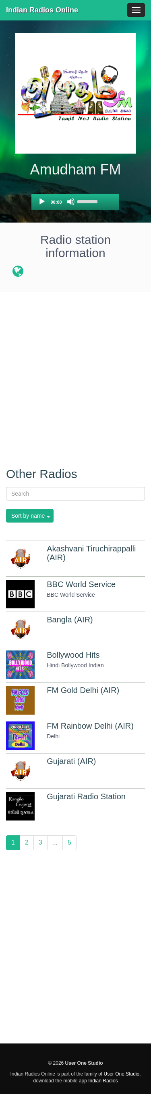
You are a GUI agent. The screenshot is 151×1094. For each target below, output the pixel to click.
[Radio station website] (17, 272)
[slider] (88, 201)
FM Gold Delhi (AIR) (83, 690)
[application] (75, 202)
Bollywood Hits (73, 654)
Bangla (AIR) (70, 619)
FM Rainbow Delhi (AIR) (90, 725)
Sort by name (28, 516)
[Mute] (71, 202)
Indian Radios (103, 1081)
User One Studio (122, 1074)
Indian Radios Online (42, 10)
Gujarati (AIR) (71, 761)
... (55, 842)
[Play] (42, 202)
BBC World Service (81, 584)
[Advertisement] (75, 375)
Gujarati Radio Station (86, 796)
